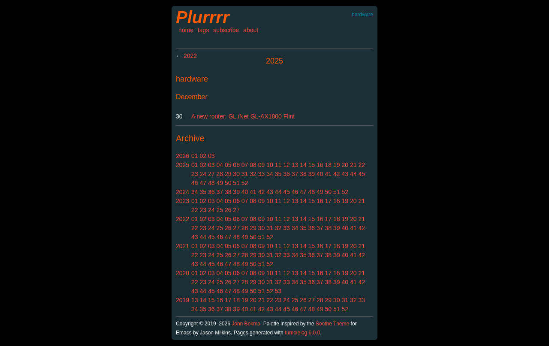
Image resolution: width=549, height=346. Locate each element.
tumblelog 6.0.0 (302, 333)
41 (328, 173)
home (185, 30)
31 (244, 173)
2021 (182, 246)
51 (236, 182)
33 (261, 173)
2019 (182, 300)
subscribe (226, 30)
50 (228, 182)
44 (353, 173)
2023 (182, 200)
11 (278, 164)
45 (361, 173)
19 (336, 164)
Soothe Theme (333, 324)
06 (236, 164)
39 (311, 173)
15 (311, 164)
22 (361, 164)
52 (244, 182)
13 (295, 164)
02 (202, 155)
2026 (182, 155)
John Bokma (246, 324)
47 (202, 182)
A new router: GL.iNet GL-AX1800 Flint (243, 116)
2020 (182, 273)
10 (269, 164)
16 (320, 164)
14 (303, 164)
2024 (182, 191)
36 (286, 173)
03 (211, 155)
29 (228, 173)
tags (203, 30)
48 (211, 182)
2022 (190, 55)
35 (278, 173)
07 (244, 164)
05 (228, 164)
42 (336, 173)
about (250, 30)
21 (353, 164)
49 (219, 182)
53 (278, 291)
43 (344, 173)
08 (253, 164)
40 (320, 173)
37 (295, 173)
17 (328, 200)
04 (219, 164)
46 (194, 182)
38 (303, 173)
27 (211, 173)
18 (328, 164)
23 (194, 173)
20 (344, 164)
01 (194, 155)
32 (253, 173)
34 (269, 173)
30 (236, 173)
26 (228, 209)
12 (286, 164)
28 (219, 173)
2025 (182, 164)
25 (219, 209)
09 (261, 164)
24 (202, 173)
